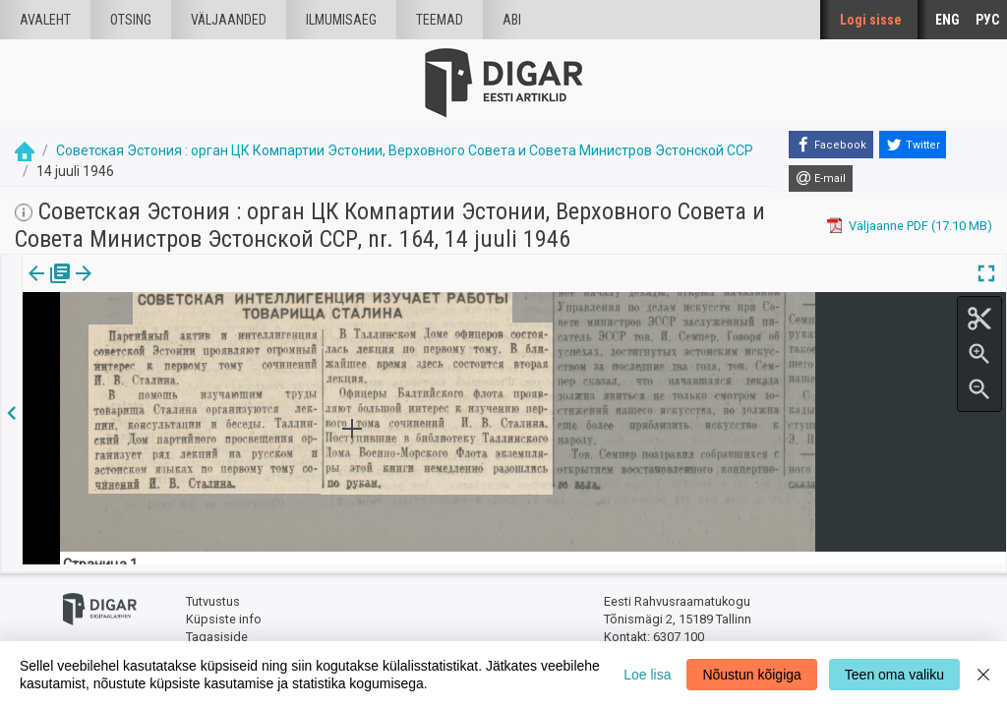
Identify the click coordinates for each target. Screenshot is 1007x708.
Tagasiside (217, 629)
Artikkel (137, 287)
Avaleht (45, 20)
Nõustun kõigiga (751, 674)
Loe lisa (647, 674)
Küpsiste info (224, 612)
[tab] (49, 287)
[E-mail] (821, 179)
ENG (947, 20)
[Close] (983, 674)
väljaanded (229, 20)
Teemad (439, 20)
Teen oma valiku (894, 674)
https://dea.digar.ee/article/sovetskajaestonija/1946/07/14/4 (196, 388)
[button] (168, 287)
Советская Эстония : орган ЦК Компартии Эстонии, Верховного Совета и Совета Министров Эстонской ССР (404, 150)
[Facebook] (831, 144)
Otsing (130, 20)
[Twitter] (912, 144)
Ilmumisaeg (341, 20)
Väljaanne (50, 287)
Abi (512, 20)
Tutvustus (213, 595)
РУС (987, 20)
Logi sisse (871, 20)
